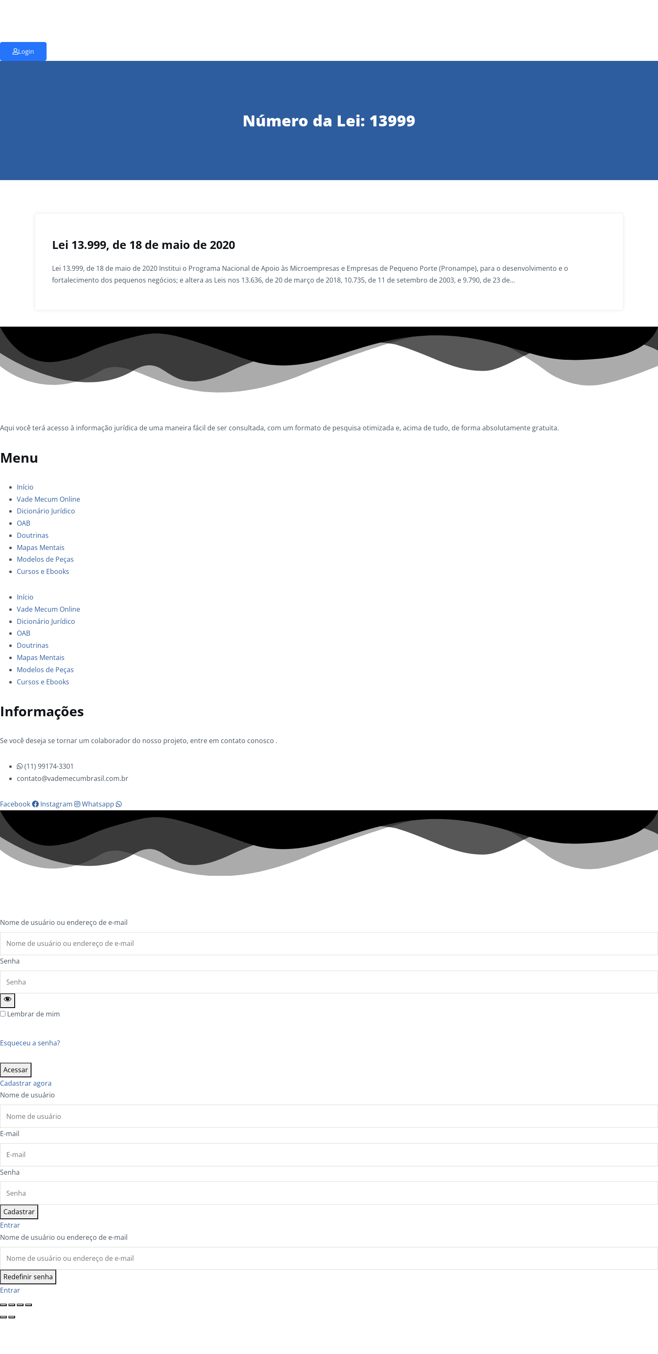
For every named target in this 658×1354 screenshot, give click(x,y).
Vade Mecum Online (48, 499)
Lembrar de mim (33, 1014)
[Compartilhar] (20, 1305)
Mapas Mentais (41, 547)
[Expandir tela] (11, 1305)
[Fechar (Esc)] (28, 1305)
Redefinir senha (28, 1276)
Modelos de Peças (45, 559)
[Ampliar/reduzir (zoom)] (3, 1305)
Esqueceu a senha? (30, 1043)
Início (25, 487)
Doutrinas (33, 535)
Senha (10, 961)
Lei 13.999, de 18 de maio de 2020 (143, 244)
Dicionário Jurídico (46, 511)
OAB (23, 523)
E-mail (9, 1133)
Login (23, 51)
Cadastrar (19, 1211)
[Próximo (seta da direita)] (11, 1317)
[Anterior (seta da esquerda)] (3, 1317)
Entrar (10, 1225)
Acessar (15, 1069)
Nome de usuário (27, 1095)
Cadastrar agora (26, 1083)
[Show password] (7, 1000)
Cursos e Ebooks (43, 571)
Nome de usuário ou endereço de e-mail (64, 922)
